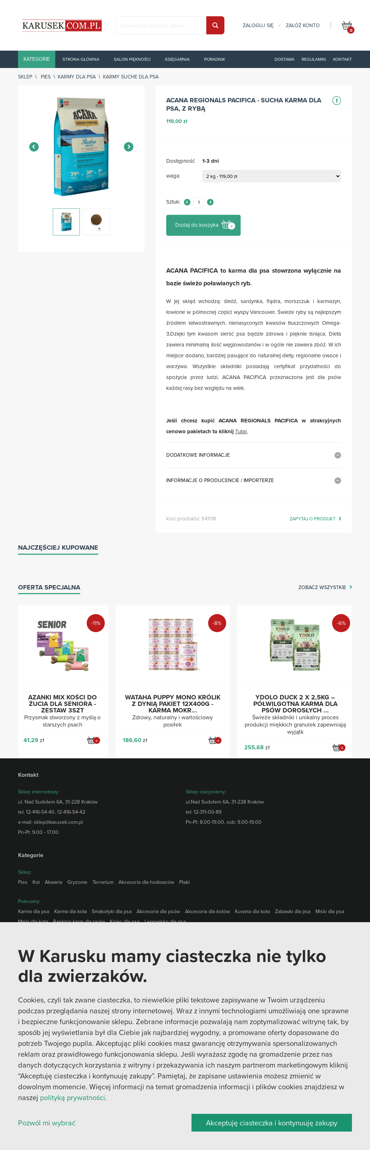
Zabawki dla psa (292, 911)
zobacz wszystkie (322, 587)
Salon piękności (132, 59)
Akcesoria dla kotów (207, 911)
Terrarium (102, 882)
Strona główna (81, 59)
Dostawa (284, 59)
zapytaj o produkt (312, 519)
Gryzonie (77, 882)
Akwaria (53, 882)
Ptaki (184, 882)
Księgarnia (177, 59)
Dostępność (180, 161)
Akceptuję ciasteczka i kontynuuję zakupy (271, 1122)
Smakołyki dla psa (112, 911)
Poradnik (214, 59)
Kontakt (342, 59)
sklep (25, 76)
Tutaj (240, 431)
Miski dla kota (33, 921)
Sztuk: (173, 202)
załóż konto (303, 25)
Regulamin (314, 59)
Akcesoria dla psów (158, 911)
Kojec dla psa (124, 921)
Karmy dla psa (77, 76)
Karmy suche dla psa (131, 76)
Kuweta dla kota (252, 911)
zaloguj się (258, 25)
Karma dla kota (70, 911)
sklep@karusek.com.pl (58, 822)
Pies (46, 76)
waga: (173, 175)
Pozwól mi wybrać (47, 1122)
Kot (36, 882)
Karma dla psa (33, 911)
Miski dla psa (329, 911)
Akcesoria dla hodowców (146, 882)
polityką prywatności (72, 1097)
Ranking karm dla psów (79, 921)
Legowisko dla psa (165, 921)
